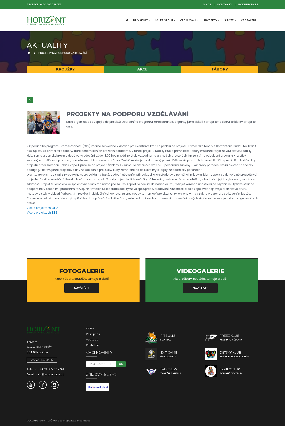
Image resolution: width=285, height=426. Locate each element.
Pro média (92, 345)
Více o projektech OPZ (42, 208)
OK (121, 363)
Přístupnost (93, 334)
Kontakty (224, 4)
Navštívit (81, 288)
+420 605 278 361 (50, 4)
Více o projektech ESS (42, 212)
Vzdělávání (189, 20)
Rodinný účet (248, 4)
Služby (230, 20)
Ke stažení (248, 20)
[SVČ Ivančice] (46, 20)
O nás (207, 4)
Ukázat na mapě (42, 359)
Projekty (211, 20)
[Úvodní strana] (127, 20)
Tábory (219, 69)
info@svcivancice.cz (50, 374)
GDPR (90, 328)
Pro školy (141, 20)
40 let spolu (165, 20)
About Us (92, 339)
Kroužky (65, 69)
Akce (142, 69)
